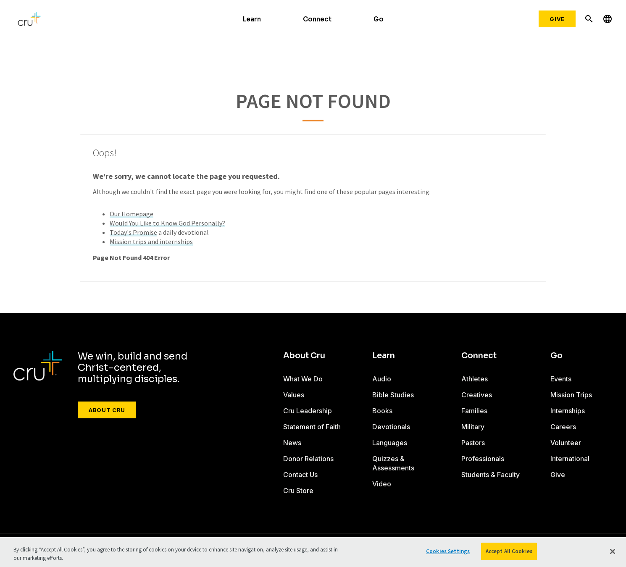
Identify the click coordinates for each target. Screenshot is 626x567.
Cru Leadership (307, 411)
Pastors (473, 442)
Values (293, 395)
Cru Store (298, 490)
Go (378, 19)
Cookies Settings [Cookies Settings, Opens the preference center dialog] (448, 551)
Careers (563, 427)
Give (557, 19)
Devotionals (391, 427)
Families (474, 411)
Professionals (482, 458)
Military (472, 427)
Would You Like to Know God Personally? (167, 223)
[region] (313, 552)
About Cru (107, 410)
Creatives (476, 395)
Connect (317, 19)
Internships (567, 411)
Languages (389, 442)
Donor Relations (308, 458)
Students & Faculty (490, 474)
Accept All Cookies (509, 551)
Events (560, 379)
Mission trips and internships (151, 241)
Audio (381, 379)
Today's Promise (133, 232)
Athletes (474, 379)
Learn (252, 19)
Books (382, 411)
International (569, 458)
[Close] (612, 551)
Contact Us (300, 474)
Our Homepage (131, 214)
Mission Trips (571, 395)
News (292, 442)
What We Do (303, 379)
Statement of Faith (312, 427)
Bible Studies (393, 395)
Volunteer (565, 442)
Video (381, 484)
